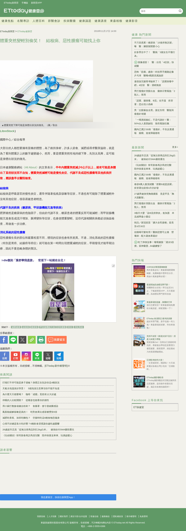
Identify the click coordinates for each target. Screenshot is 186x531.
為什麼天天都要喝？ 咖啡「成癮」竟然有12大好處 (29, 394)
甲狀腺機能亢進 (47, 327)
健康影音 (132, 20)
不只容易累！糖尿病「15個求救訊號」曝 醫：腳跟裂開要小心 (154, 44)
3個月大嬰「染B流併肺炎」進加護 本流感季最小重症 (154, 215)
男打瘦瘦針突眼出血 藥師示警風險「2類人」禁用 (154, 93)
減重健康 (16, 327)
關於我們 (64, 516)
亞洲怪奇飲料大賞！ (155, 360)
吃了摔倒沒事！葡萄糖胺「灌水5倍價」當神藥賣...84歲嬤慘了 (154, 244)
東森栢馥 (116, 20)
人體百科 (39, 20)
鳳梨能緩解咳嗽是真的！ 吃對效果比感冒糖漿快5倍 (29, 412)
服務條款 (106, 516)
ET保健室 (138, 407)
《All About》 (30, 167)
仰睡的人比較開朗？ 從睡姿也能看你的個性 (25, 400)
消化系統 (78, 327)
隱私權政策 (118, 516)
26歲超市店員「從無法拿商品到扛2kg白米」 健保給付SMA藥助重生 (38, 429)
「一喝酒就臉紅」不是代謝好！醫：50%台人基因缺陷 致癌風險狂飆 (152, 121)
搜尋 (180, 11)
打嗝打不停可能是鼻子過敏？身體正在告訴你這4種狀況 (31, 382)
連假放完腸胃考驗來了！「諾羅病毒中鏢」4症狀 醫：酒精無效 (154, 83)
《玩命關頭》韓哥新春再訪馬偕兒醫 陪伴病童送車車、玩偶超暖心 (37, 435)
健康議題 (85, 20)
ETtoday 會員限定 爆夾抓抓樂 (159, 318)
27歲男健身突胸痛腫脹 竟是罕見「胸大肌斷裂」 (154, 195)
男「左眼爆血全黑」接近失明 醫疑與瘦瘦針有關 (154, 112)
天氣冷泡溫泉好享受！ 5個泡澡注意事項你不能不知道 (31, 388)
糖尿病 (34, 327)
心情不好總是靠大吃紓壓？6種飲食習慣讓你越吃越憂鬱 (31, 423)
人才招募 (52, 516)
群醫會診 (54, 20)
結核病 (25, 327)
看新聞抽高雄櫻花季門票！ (158, 285)
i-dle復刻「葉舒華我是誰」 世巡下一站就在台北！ (34, 260)
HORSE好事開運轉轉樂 (157, 267)
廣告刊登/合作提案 (78, 516)
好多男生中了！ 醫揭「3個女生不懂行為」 (154, 54)
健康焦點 (8, 20)
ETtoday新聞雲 (11, 3)
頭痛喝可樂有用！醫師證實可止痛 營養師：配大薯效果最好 (154, 234)
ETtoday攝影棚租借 (155, 377)
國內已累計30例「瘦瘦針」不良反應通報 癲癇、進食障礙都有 (154, 131)
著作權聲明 (131, 516)
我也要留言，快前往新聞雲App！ (58, 497)
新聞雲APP (36, 3)
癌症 (70, 327)
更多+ (175, 147)
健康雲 (24, 11)
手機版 (25, 3)
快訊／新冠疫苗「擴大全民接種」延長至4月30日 (154, 224)
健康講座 (101, 20)
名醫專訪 (23, 20)
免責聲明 (144, 516)
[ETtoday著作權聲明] (56, 366)
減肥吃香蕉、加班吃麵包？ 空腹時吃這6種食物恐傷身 (31, 417)
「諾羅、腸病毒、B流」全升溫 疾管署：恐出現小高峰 (153, 102)
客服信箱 (94, 516)
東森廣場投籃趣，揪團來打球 (159, 302)
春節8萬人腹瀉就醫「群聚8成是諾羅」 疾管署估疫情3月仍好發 (155, 186)
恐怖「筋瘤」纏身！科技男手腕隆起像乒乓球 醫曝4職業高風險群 (154, 73)
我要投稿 (41, 516)
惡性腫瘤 (61, 327)
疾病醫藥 (70, 20)
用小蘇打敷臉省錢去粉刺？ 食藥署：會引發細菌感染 (30, 406)
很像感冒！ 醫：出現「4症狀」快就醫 (154, 64)
